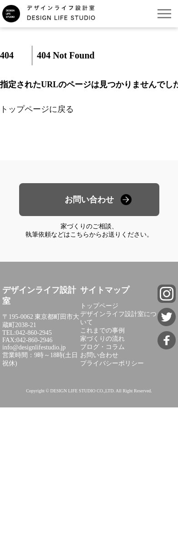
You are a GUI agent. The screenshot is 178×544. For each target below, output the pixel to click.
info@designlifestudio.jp (34, 347)
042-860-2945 (34, 332)
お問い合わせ (89, 199)
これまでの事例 (102, 330)
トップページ (99, 305)
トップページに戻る (37, 109)
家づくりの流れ (102, 338)
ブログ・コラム (102, 346)
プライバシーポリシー (112, 363)
